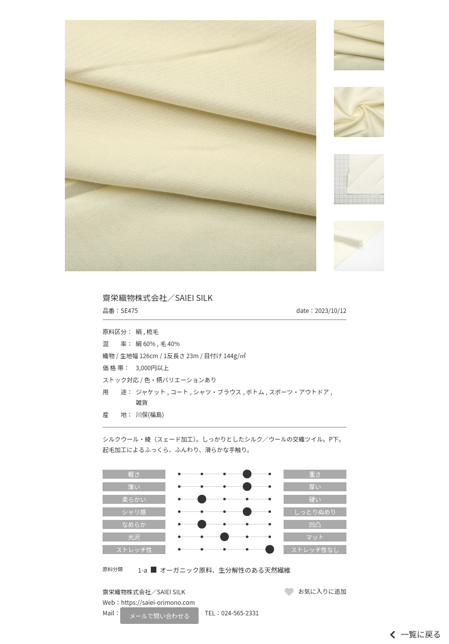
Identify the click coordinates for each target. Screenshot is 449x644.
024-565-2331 (240, 612)
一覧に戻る (421, 634)
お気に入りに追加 (322, 591)
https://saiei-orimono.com (158, 602)
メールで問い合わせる (159, 615)
